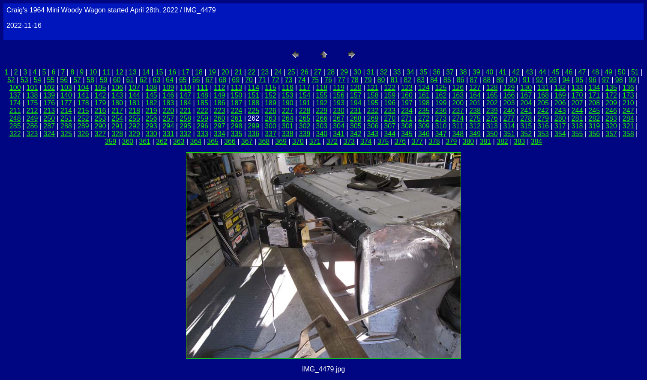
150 (237, 95)
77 (341, 79)
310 (441, 126)
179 (100, 103)
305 (356, 126)
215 (83, 110)
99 (632, 79)
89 (500, 79)
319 (594, 126)
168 (543, 95)
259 (202, 118)
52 (11, 79)
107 (134, 87)
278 (526, 118)
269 (373, 118)
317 (560, 126)
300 (270, 126)
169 (560, 95)
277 (509, 118)
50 (622, 72)
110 (185, 87)
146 (168, 95)
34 (410, 72)
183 (168, 103)
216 (100, 110)
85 (447, 79)
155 (321, 95)
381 (485, 141)
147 (185, 95)
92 (540, 79)
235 (424, 110)
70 (249, 79)
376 (400, 141)
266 (321, 118)
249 (32, 118)
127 (475, 87)
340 (321, 133)
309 (424, 126)
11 (106, 72)
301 (288, 126)
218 (134, 110)
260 (219, 118)
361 (144, 141)
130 (526, 87)
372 (332, 141)
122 (389, 87)
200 (458, 103)
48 (595, 72)
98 (619, 79)
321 (628, 126)
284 (628, 118)
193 (338, 103)
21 (239, 72)
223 (219, 110)
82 (407, 79)
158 (373, 95)
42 (516, 72)
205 (543, 103)
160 (407, 95)
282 (594, 118)
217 (117, 110)
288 (66, 126)
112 (219, 87)
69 (236, 79)
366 (230, 141)
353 (543, 133)
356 (594, 133)
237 (458, 110)
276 (492, 118)
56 (64, 79)
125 (441, 87)
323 (32, 133)
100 (15, 87)
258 (185, 118)
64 (170, 79)
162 (441, 95)
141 (83, 95)
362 (162, 141)
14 (146, 72)
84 (434, 79)
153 (288, 95)
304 (338, 126)
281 (577, 118)
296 (202, 126)
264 (288, 118)
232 (373, 110)
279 (543, 118)
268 (356, 118)
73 (289, 79)
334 (219, 133)
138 (32, 95)
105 (100, 87)
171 (594, 95)
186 (219, 103)
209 (611, 103)
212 (32, 110)
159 (389, 95)
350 (492, 133)
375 (383, 141)
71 (262, 79)
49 (608, 72)
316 (543, 126)
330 (151, 133)
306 (373, 126)
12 (119, 72)
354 (560, 133)
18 (199, 72)
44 (542, 72)
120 (356, 87)
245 (594, 110)
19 (212, 72)
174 (15, 103)
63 (156, 79)
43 (529, 72)
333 (202, 133)
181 (134, 103)
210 (628, 103)
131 (543, 87)
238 (475, 110)
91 (526, 79)
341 (338, 133)
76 (328, 79)
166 (509, 95)
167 (526, 95)
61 (130, 79)
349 (475, 133)
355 (577, 133)
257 (168, 118)
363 (179, 141)
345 (407, 133)
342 (356, 133)
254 (117, 118)
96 (592, 79)
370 (298, 141)
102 (49, 87)
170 (577, 95)
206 (560, 103)
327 (100, 133)
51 (635, 72)
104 (83, 87)
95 (579, 79)
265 (305, 118)
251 (66, 118)
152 (270, 95)
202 (492, 103)
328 (117, 133)
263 (270, 118)
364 (196, 141)
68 (222, 79)
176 (49, 103)
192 (321, 103)
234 (407, 110)
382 (502, 141)
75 (315, 79)
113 (237, 87)
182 (151, 103)
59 (104, 79)
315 (526, 126)
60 (117, 79)
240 (509, 110)
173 (628, 95)
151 (253, 95)
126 (458, 87)
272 (424, 118)
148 (202, 95)
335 (237, 133)
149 (219, 95)
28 (331, 72)
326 (83, 133)
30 (357, 72)
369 (281, 141)
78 (355, 79)
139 (49, 95)
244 (577, 110)
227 (288, 110)
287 (49, 126)
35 (423, 72)
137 (15, 95)
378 (434, 141)
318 (577, 126)
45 (556, 72)
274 (458, 118)
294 (168, 126)
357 (611, 133)
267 (338, 118)
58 (90, 79)
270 (389, 118)
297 (219, 126)
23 (265, 72)
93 (553, 79)
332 (185, 133)
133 (577, 87)
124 (424, 87)
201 (475, 103)
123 (407, 87)
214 (66, 110)
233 (389, 110)
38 (463, 72)
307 (389, 126)
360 (128, 141)
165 (492, 95)
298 (237, 126)
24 (278, 72)
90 (513, 79)
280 (560, 118)
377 (417, 141)
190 (288, 103)
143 (117, 95)
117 (305, 87)
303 (321, 126)
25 (291, 72)
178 (83, 103)
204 (526, 103)
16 (172, 72)
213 (49, 110)
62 (143, 79)
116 (288, 87)
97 (606, 79)
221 (185, 110)
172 (611, 95)
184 (185, 103)
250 (49, 118)
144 (134, 95)
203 (509, 103)
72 (275, 79)
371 (315, 141)
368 (264, 141)
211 (15, 110)
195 (373, 103)
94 (566, 79)
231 (356, 110)
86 (460, 79)
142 (100, 95)
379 (451, 141)
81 (394, 79)
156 (338, 95)
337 (270, 133)
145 (151, 95)
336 (253, 133)
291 (117, 126)
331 (168, 133)
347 (441, 133)
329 (134, 133)
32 (384, 72)
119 (338, 87)
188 (253, 103)
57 (77, 79)
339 (305, 133)
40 (490, 72)
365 (213, 141)
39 (476, 72)
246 (611, 110)
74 (302, 79)
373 (349, 141)
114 (253, 87)
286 (32, 126)
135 (611, 87)
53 (24, 79)
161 (424, 95)
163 (458, 95)
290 (100, 126)
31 (370, 72)
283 (611, 118)
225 (253, 110)
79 (368, 79)
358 (628, 133)
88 (487, 79)
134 (594, 87)
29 (344, 72)
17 (185, 72)
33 (397, 72)
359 (111, 141)
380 (468, 141)
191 (305, 103)
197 (407, 103)
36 (436, 72)
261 (237, 118)
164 (475, 95)
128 (492, 87)
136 (628, 87)
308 (407, 126)
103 (66, 87)
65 (183, 79)
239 (492, 110)
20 (225, 72)
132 (560, 87)
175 (32, 103)
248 (15, 118)
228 (305, 110)
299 (253, 126)
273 (441, 118)
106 (117, 87)
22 (251, 72)
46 (569, 72)
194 (356, 103)
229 (321, 110)
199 (441, 103)
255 (134, 118)
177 (66, 103)
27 (318, 72)
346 (424, 133)
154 (305, 95)
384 (536, 141)
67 (209, 79)
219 (151, 110)
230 (338, 110)
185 (202, 103)
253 (100, 118)
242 (543, 110)
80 (381, 79)
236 (441, 110)
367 (247, 141)
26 (305, 72)
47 (582, 72)
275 (475, 118)
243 (560, 110)
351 (509, 133)
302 (305, 126)
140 (66, 95)
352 (526, 133)
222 (202, 110)
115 (270, 87)
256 (151, 118)
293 (151, 126)
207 (577, 103)
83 (421, 79)
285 (15, 126)
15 (159, 72)
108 (151, 87)
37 (450, 72)
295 (185, 126)
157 (356, 95)
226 (270, 110)
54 (38, 79)
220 (168, 110)
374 (366, 141)
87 (474, 79)
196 (389, 103)
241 (526, 110)
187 (237, 103)
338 (288, 133)
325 (66, 133)
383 (519, 141)
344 (389, 133)
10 (93, 72)
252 (83, 118)
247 (628, 110)
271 (407, 118)
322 (15, 133)
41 (502, 72)
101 (32, 87)
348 (458, 133)
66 (196, 79)
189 (270, 103)
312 (475, 126)
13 (133, 72)
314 (509, 126)
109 (168, 87)
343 (373, 133)
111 (202, 87)
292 (134, 126)
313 (492, 126)
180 (117, 103)
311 (458, 126)
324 (49, 133)
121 (373, 87)
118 (321, 87)
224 (237, 110)
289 (83, 126)
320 (611, 126)
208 (594, 103)
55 (51, 79)
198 (424, 103)
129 (509, 87)
